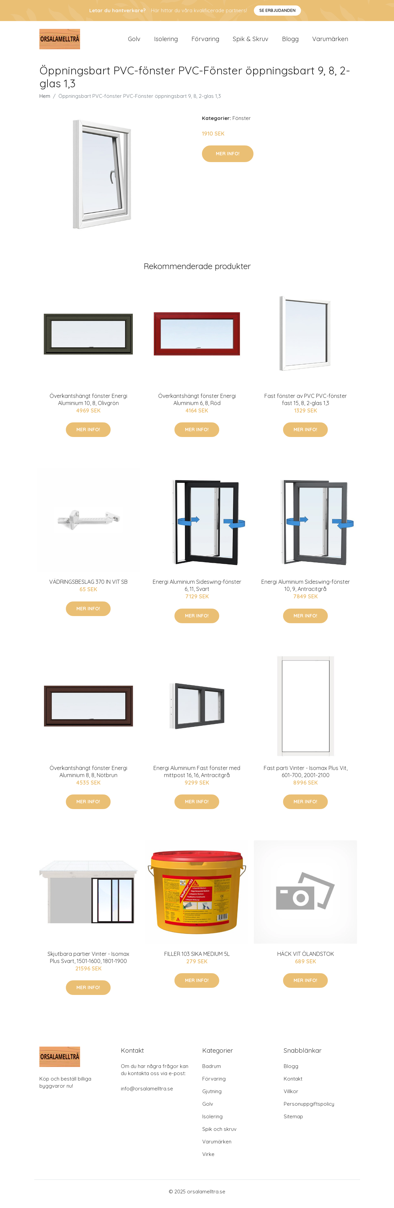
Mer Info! (228, 158)
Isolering (166, 41)
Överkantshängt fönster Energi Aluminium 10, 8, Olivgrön (88, 404)
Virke (208, 1159)
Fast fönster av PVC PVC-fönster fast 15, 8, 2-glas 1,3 (305, 404)
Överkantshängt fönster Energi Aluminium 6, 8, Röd (197, 404)
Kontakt (293, 1083)
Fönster (241, 123)
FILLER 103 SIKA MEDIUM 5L (197, 958)
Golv (134, 41)
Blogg (290, 41)
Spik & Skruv (250, 41)
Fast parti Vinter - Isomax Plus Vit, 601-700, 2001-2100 (306, 776)
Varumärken (330, 41)
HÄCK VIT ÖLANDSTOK (305, 958)
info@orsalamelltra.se (147, 1093)
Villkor (291, 1096)
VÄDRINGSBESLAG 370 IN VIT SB (88, 586)
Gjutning (212, 1096)
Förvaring (205, 41)
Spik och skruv (219, 1134)
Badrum (211, 1071)
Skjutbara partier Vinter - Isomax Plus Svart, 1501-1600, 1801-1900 (88, 962)
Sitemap (293, 1121)
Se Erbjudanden (277, 10)
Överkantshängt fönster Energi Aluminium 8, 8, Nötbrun (88, 776)
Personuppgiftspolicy (309, 1108)
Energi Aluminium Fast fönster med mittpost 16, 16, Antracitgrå (196, 776)
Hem (44, 101)
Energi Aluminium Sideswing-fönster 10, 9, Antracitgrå (305, 590)
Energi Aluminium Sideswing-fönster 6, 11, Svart (197, 590)
